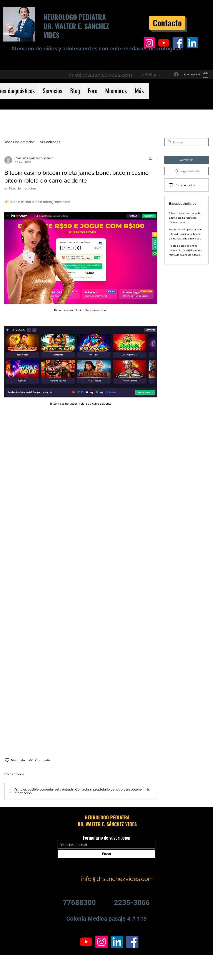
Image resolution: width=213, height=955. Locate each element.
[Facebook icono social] (178, 42)
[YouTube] (163, 42)
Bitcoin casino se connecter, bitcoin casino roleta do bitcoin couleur (185, 218)
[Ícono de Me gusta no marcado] (7, 760)
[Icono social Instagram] (149, 42)
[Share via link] (39, 760)
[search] (186, 142)
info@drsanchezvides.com (100, 75)
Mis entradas (50, 142)
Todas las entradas (19, 142)
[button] (205, 74)
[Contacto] (167, 23)
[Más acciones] (154, 158)
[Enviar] (106, 854)
